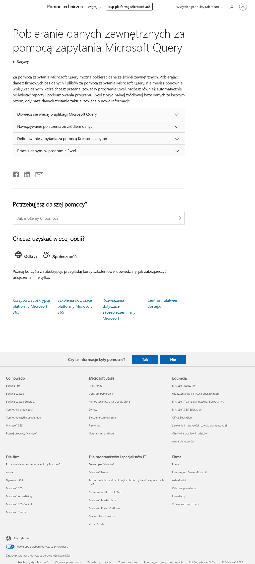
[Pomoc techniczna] (64, 7)
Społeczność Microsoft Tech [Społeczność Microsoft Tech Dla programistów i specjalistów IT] (105, 492)
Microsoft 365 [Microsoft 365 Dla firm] (14, 488)
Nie (173, 359)
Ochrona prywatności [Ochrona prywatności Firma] (184, 488)
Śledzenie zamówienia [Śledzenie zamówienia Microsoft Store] (102, 417)
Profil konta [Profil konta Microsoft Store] (96, 385)
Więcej (92, 6)
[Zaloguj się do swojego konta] (243, 7)
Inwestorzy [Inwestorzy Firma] (178, 496)
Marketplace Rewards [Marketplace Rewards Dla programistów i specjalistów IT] (102, 516)
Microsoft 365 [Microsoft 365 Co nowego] (14, 425)
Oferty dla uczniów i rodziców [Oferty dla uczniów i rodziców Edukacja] (189, 433)
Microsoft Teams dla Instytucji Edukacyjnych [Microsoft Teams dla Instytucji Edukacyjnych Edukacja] (198, 401)
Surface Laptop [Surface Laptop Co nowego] (15, 393)
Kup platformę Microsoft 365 (129, 6)
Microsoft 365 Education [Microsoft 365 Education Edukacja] (186, 409)
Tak (145, 359)
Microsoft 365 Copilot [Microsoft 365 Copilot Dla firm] (19, 504)
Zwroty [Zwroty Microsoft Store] (93, 409)
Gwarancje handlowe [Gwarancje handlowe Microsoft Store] (101, 433)
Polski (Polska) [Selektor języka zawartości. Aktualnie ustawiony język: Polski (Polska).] (21, 538)
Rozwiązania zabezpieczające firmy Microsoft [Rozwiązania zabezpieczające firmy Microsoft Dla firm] (33, 464)
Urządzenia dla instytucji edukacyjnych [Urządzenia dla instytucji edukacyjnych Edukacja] (195, 393)
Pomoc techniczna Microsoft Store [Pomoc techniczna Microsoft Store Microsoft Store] (109, 401)
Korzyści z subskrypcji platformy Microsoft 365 (31, 306)
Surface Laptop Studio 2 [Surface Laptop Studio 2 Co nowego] (20, 401)
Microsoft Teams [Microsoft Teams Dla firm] (16, 512)
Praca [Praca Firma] (175, 464)
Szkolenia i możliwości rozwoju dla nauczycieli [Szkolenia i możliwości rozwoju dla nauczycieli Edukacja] (200, 425)
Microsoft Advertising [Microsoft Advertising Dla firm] (19, 496)
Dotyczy (22, 61)
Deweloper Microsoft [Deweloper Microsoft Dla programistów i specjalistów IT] (101, 464)
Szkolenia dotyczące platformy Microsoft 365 (75, 306)
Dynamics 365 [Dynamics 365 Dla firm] (14, 480)
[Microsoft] (23, 7)
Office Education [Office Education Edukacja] (182, 417)
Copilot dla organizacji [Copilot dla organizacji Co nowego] (19, 409)
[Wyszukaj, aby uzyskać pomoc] (231, 6)
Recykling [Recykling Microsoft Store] (94, 425)
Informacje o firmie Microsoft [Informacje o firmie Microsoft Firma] (189, 472)
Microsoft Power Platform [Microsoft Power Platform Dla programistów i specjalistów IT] (104, 508)
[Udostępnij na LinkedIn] (25, 173)
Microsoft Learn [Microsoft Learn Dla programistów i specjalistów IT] (98, 472)
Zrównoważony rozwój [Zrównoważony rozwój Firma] (185, 504)
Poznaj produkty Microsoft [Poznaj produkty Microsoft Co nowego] (21, 433)
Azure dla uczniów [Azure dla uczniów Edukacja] (183, 441)
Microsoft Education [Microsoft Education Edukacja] (184, 385)
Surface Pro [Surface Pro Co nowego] (13, 385)
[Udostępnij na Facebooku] (16, 173)
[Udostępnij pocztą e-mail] (37, 173)
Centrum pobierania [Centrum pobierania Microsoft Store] (101, 393)
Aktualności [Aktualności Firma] (179, 480)
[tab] (27, 255)
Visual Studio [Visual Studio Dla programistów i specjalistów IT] (97, 524)
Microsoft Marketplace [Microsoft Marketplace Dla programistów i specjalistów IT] (102, 500)
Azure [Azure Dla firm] (9, 472)
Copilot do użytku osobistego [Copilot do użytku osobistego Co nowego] (23, 417)
